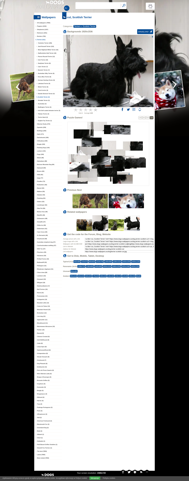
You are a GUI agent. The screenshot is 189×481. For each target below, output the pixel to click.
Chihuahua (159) (42, 141)
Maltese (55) (41, 191)
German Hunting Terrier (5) (46, 80)
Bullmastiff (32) (42, 262)
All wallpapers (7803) (43, 22)
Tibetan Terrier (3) (43, 114)
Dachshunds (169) (43, 137)
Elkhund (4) (40, 397)
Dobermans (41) (42, 228)
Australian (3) (42, 103)
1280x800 (90, 266)
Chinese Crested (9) (43, 336)
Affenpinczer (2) (42, 414)
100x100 (132, 276)
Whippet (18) (41, 282)
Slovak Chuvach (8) (43, 356)
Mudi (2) (39, 431)
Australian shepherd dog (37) (46, 242)
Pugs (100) (40, 154)
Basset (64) (40, 188)
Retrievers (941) (42, 33)
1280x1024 (117, 262)
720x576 (84, 262)
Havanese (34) (41, 255)
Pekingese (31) (41, 265)
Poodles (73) (41, 181)
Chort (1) (40, 437)
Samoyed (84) (41, 168)
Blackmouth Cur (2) (43, 424)
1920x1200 (135, 266)
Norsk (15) (40, 292)
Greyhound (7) (41, 360)
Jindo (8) (40, 343)
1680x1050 (116, 266)
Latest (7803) (41, 454)
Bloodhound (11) (42, 323)
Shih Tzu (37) (41, 249)
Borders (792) (41, 36)
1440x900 (98, 266)
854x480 (74, 271)
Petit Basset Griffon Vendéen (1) (47, 444)
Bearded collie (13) (43, 303)
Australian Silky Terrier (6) (46, 73)
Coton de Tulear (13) (43, 306)
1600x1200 (136, 262)
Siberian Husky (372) (43, 124)
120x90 (125, 276)
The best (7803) (42, 451)
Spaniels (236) (41, 127)
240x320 (88, 276)
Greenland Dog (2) (43, 427)
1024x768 (100, 262)
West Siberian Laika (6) (44, 373)
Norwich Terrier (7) (44, 70)
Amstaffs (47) (41, 222)
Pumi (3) (39, 410)
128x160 (110, 276)
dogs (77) (40, 178)
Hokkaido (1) (41, 441)
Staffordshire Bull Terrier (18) (47, 53)
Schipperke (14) (42, 299)
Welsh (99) (40, 157)
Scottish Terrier (89, 26)
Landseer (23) (41, 276)
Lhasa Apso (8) (42, 346)
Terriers (77, 26)
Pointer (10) (40, 330)
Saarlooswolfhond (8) (44, 350)
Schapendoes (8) (42, 353)
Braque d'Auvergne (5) (44, 377)
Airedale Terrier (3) (44, 100)
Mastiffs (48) (41, 215)
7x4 (151, 118)
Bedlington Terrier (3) (44, 107)
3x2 (144, 118)
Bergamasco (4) (42, 394)
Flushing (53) (41, 198)
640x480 (77, 262)
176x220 (96, 276)
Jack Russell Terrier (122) (46, 46)
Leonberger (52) (42, 205)
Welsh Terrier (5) (43, 87)
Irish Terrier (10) (43, 60)
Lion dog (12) (41, 316)
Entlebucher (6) (42, 367)
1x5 (140, 118)
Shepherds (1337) (42, 29)
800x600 (92, 262)
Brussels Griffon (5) (43, 380)
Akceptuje (95, 478)
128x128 (118, 276)
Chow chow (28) (42, 272)
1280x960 (108, 262)
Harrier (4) (40, 400)
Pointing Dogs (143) (43, 147)
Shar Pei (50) (41, 208)
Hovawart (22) (41, 279)
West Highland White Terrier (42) (48, 49)
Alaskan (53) (41, 195)
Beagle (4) (40, 390)
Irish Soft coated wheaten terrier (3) (49, 110)
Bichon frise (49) (42, 211)
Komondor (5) (41, 387)
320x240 (81, 276)
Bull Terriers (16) (42, 289)
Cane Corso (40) (42, 232)
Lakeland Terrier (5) (44, 83)
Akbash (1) (40, 434)
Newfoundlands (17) (43, 286)
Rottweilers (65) (42, 184)
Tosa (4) (39, 404)
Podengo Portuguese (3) (44, 407)
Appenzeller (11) (42, 319)
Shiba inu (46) (41, 225)
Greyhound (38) (42, 238)
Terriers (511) (41, 39)
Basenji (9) (40, 333)
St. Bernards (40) (42, 235)
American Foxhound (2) (44, 421)
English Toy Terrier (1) (45, 120)
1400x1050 (126, 262)
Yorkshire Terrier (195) (45, 43)
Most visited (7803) (43, 458)
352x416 (73, 276)
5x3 (148, 118)
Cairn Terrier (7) (43, 66)
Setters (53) (40, 201)
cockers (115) (41, 151)
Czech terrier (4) (43, 90)
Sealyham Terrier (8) (44, 63)
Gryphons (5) (41, 383)
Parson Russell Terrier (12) (46, 56)
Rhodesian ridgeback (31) (45, 269)
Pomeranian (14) (42, 296)
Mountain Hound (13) (43, 309)
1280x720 (81, 266)
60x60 (138, 276)
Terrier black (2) (43, 117)
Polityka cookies (109, 478)
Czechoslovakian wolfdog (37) (46, 245)
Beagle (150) (41, 144)
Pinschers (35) (41, 252)
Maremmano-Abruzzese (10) (46, 326)
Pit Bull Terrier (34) (43, 259)
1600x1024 (107, 266)
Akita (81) (40, 174)
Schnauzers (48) (42, 218)
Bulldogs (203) (41, 130)
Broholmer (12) (42, 313)
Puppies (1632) (42, 26)
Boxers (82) (40, 171)
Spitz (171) (40, 134)
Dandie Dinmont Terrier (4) (46, 93)
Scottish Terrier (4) (44, 97)
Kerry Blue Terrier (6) (44, 76)
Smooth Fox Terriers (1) (44, 448)
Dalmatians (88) (42, 161)
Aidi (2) (39, 417)
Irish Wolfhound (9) (43, 340)
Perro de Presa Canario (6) (45, 370)
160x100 (103, 276)
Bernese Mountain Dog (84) (45, 164)
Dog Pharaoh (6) (42, 363)
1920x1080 (126, 266)
